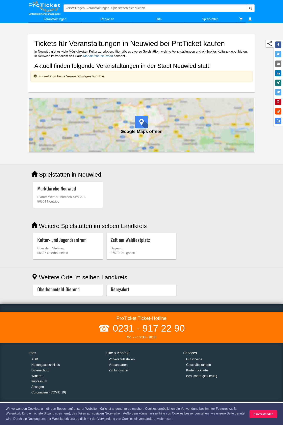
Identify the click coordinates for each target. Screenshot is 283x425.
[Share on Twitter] (278, 54)
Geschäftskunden (198, 364)
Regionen (107, 19)
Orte (159, 19)
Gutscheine (194, 359)
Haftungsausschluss (45, 364)
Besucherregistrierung (201, 376)
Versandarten (118, 364)
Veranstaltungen (54, 19)
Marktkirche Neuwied (98, 56)
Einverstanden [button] (263, 414)
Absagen (37, 386)
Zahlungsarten (119, 370)
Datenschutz (40, 370)
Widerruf (37, 376)
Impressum (39, 381)
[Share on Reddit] (278, 111)
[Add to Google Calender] (278, 121)
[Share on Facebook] (278, 44)
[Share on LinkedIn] (278, 73)
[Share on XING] (278, 83)
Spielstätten (210, 19)
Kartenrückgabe (197, 370)
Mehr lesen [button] (164, 418)
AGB (34, 359)
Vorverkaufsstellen (122, 359)
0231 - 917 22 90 (147, 328)
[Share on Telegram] (278, 92)
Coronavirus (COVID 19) (48, 392)
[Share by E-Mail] (278, 64)
